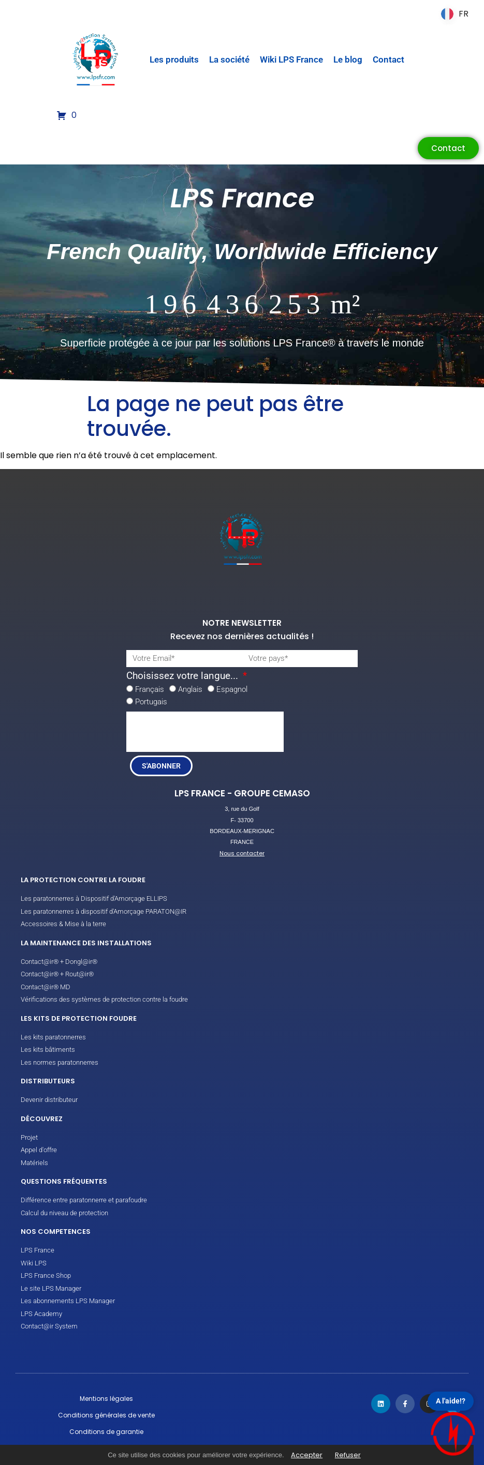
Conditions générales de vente (106, 1415)
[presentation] (205, 732)
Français (149, 689)
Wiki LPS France (291, 59)
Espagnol (231, 689)
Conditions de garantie (106, 1431)
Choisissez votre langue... (183, 676)
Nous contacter (242, 853)
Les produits (174, 59)
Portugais (151, 701)
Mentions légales (106, 1398)
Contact (388, 59)
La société (229, 59)
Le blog (347, 59)
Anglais (190, 689)
